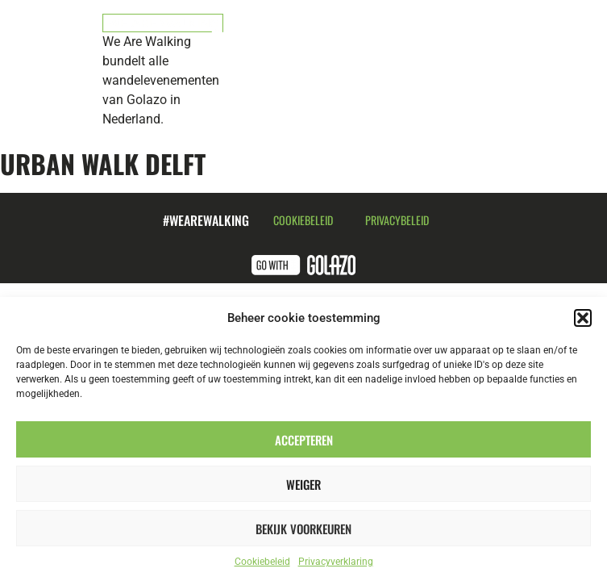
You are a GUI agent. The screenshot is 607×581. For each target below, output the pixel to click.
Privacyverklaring (335, 561)
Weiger (303, 484)
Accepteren (304, 440)
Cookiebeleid (262, 561)
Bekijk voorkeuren (303, 528)
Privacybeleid (397, 219)
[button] (583, 318)
